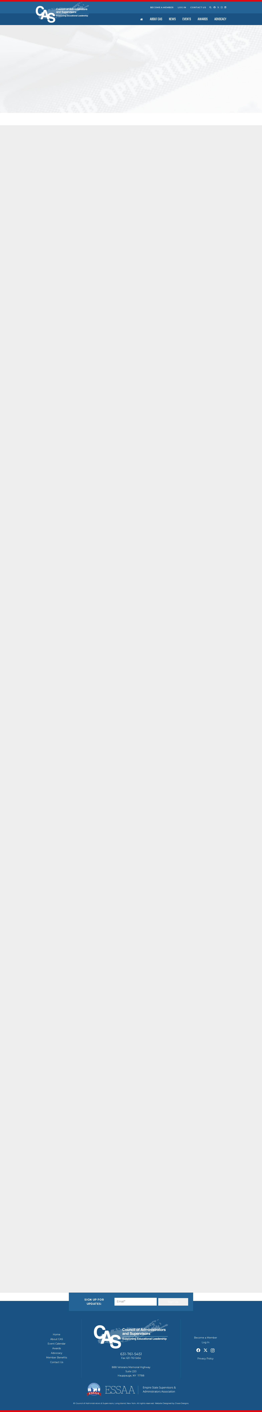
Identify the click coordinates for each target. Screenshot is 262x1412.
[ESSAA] (131, 1389)
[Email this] (45, 1266)
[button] (210, 7)
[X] (218, 7)
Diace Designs (181, 1403)
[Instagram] (222, 7)
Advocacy (56, 1353)
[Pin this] (77, 1266)
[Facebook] (215, 7)
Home (56, 1334)
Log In (182, 7)
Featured (80, 102)
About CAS (56, 1339)
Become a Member (162, 7)
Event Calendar (57, 1343)
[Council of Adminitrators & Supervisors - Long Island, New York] (62, 12)
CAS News (70, 102)
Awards (56, 1348)
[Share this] (53, 1266)
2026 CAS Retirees (196, 199)
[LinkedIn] (225, 7)
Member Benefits (56, 1357)
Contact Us (198, 7)
